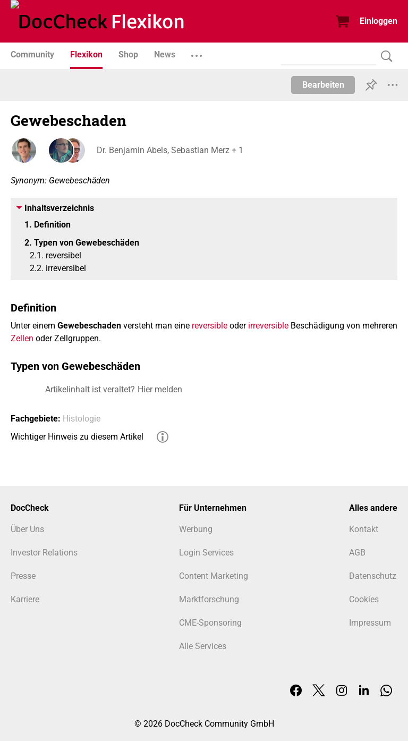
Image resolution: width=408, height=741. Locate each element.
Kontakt (363, 529)
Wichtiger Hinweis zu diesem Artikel (77, 437)
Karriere (25, 599)
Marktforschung (209, 599)
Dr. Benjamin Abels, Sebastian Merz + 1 (169, 150)
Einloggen (378, 21)
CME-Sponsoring (210, 623)
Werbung (195, 529)
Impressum (370, 623)
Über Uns (27, 529)
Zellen (22, 338)
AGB (357, 553)
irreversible (268, 326)
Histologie (81, 419)
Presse (23, 576)
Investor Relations (44, 553)
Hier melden (160, 389)
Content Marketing (213, 576)
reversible (209, 326)
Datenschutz (372, 576)
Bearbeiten (323, 85)
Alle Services (202, 646)
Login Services (206, 553)
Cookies (364, 599)
